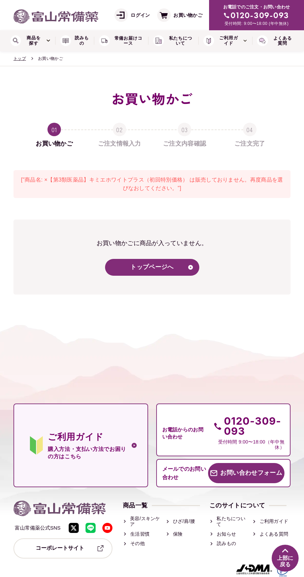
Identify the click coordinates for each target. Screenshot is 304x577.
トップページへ (151, 267)
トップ (19, 58)
